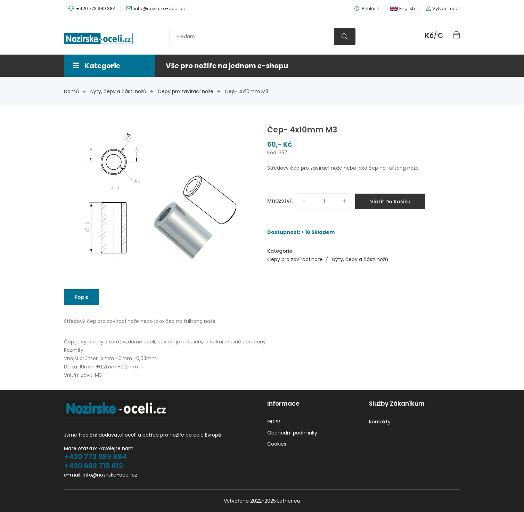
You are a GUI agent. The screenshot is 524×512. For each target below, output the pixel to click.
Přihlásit (366, 8)
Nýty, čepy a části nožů (121, 91)
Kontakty (380, 421)
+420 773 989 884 (95, 457)
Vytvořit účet (446, 8)
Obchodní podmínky (292, 432)
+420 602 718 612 (93, 466)
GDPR (273, 421)
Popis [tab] (81, 297)
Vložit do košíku (390, 201)
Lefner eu (288, 500)
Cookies (276, 443)
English (402, 8)
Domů (74, 91)
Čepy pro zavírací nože (189, 91)
